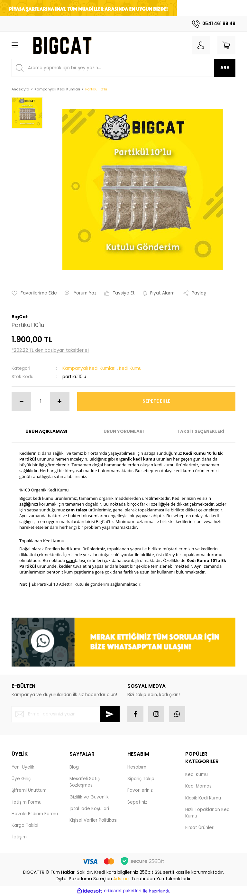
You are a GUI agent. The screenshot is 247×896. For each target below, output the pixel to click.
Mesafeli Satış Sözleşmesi (84, 782)
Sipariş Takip (140, 779)
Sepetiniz (137, 802)
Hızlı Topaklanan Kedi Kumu (208, 813)
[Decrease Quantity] (21, 401)
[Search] (123, 68)
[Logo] (62, 45)
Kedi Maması (199, 786)
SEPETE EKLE (156, 401)
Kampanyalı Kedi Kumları (88, 368)
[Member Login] (201, 45)
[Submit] (110, 714)
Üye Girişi (22, 779)
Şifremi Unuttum (29, 790)
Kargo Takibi (25, 825)
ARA (225, 68)
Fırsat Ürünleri (200, 828)
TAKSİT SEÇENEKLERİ (200, 431)
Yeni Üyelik (23, 767)
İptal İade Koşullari (89, 809)
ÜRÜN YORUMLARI (124, 431)
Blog (74, 767)
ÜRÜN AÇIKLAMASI (46, 431)
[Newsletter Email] (66, 714)
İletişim (19, 837)
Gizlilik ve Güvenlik (89, 797)
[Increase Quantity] (59, 401)
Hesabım (136, 767)
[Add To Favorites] (34, 293)
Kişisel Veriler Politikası (93, 820)
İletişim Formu (26, 802)
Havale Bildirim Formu (35, 814)
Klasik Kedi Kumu (203, 798)
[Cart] (226, 45)
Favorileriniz (140, 790)
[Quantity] (40, 401)
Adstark (121, 879)
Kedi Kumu (130, 368)
